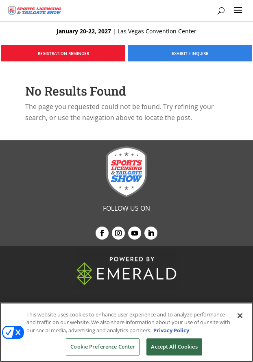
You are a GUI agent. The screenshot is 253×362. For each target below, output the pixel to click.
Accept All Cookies (174, 346)
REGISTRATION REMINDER (63, 53)
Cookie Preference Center (102, 346)
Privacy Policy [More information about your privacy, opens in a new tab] (171, 330)
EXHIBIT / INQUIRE (190, 53)
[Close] (240, 316)
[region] (126, 332)
